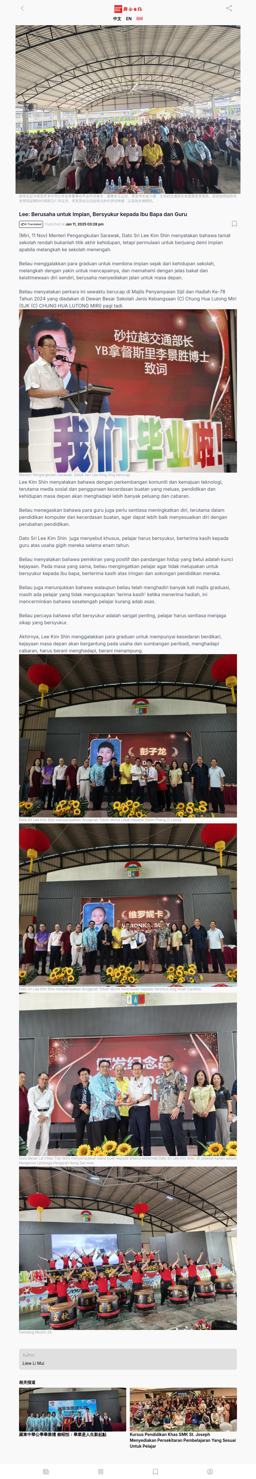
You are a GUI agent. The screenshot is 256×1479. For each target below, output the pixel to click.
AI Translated (31, 224)
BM (139, 18)
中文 (117, 18)
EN (129, 18)
